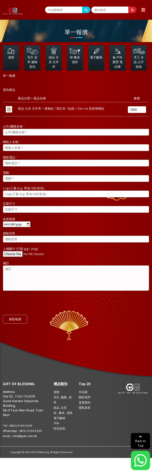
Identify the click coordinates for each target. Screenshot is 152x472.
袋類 (56, 392)
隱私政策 (84, 407)
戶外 (56, 423)
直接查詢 (84, 402)
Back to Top (140, 441)
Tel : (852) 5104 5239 (17, 425)
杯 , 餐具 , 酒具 (63, 413)
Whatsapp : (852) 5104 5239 (22, 431)
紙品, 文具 (60, 407)
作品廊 (83, 392)
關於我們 (84, 397)
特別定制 (59, 428)
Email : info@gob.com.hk (20, 436)
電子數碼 (59, 418)
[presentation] (32, 308)
